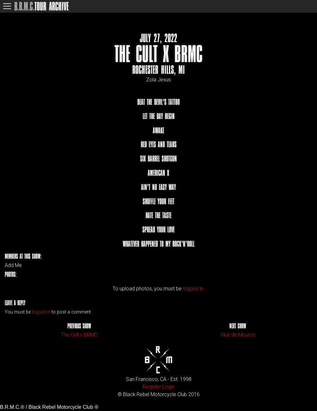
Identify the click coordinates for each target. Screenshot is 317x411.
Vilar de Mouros (238, 335)
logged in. (193, 289)
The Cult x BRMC (79, 335)
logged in (41, 312)
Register (152, 387)
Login (168, 387)
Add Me (13, 265)
